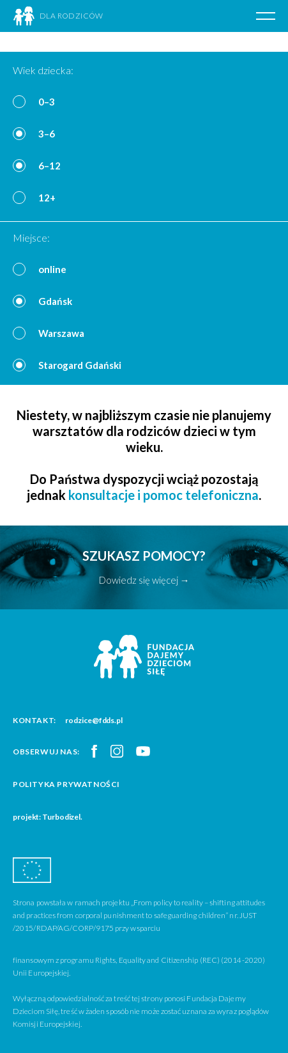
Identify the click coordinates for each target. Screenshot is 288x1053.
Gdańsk (55, 301)
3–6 (46, 133)
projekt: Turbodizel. (47, 817)
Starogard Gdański (79, 365)
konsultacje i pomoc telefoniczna (163, 495)
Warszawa (61, 333)
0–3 (46, 101)
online (52, 269)
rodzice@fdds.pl (94, 720)
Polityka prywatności (66, 784)
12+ (47, 197)
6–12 (49, 165)
